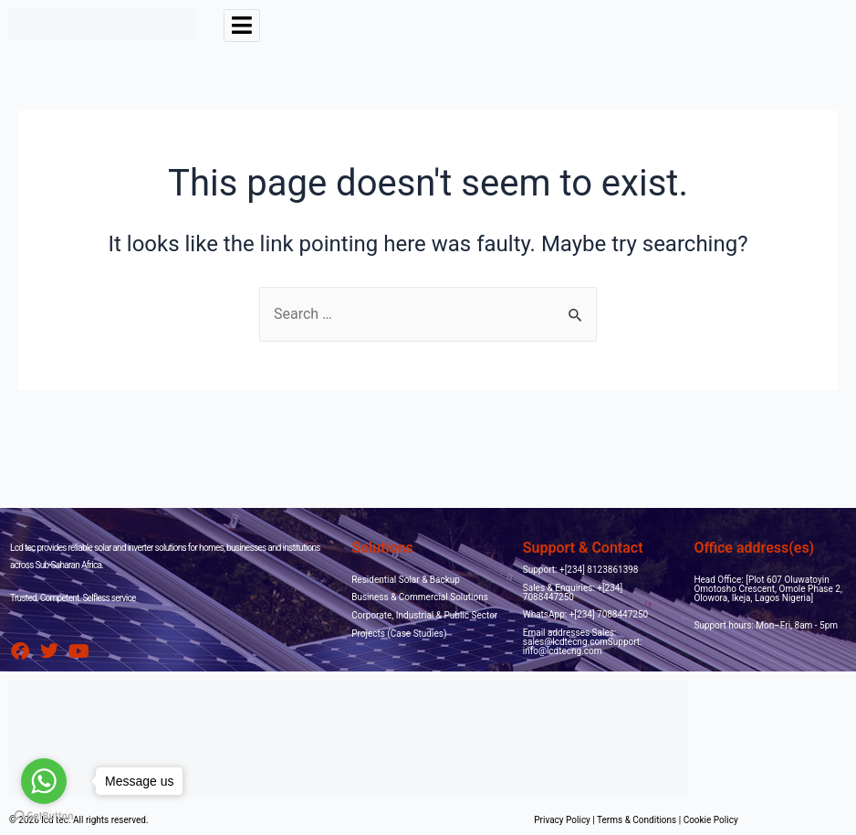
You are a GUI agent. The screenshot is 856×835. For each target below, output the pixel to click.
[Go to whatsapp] (44, 781)
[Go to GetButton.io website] (44, 816)
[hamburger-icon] (242, 25)
